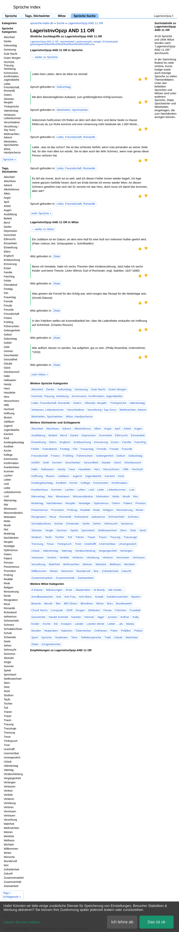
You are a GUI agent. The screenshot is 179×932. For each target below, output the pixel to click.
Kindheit (8, 446)
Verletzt (8, 790)
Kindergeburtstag (14, 442)
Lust (6, 496)
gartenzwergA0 (84, 41)
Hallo (7, 376)
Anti (58, 596)
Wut (6, 865)
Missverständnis (13, 512)
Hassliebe (9, 392)
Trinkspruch (11, 740)
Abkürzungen (54, 589)
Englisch (9, 255)
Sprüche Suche (85, 16)
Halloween (10, 380)
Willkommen (11, 848)
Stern (7, 682)
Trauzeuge (10, 728)
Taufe (7, 699)
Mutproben (51, 630)
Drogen (80, 610)
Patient (8, 558)
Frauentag (10, 297)
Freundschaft (11, 313)
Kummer (9, 471)
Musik (7, 525)
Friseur (8, 317)
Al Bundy (99, 589)
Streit (7, 691)
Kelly (136, 617)
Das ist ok (156, 922)
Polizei (138, 630)
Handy (7, 384)
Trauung (9, 724)
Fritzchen (121, 610)
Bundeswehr (124, 603)
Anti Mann (85, 596)
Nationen (66, 630)
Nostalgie (9, 546)
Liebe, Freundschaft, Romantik (12, 87)
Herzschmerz (11, 400)
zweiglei (97, 41)
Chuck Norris (39, 610)
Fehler (7, 280)
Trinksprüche (11, 106)
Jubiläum (9, 421)
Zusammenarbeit (14, 877)
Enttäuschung (12, 259)
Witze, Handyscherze (12, 151)
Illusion (8, 417)
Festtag (8, 288)
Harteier (76, 617)
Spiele (7, 670)
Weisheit (9, 836)
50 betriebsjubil (110, 41)
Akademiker (82, 589)
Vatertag (9, 769)
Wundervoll (10, 861)
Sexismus (9, 653)
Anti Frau (70, 596)
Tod (6, 707)
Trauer (7, 716)
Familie (8, 272)
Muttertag (9, 533)
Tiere (74, 637)
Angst (7, 197)
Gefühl (7, 342)
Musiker (36, 630)
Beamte (36, 603)
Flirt (6, 293)
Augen (7, 210)
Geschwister (11, 355)
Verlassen (9, 786)
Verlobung (10, 803)
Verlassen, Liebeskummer (12, 116)
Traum (7, 720)
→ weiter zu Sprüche (44, 57)
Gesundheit (10, 359)
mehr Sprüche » (41, 213)
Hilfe (6, 405)
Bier (58, 603)
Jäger (100, 617)
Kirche (7, 450)
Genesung (10, 49)
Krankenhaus (11, 467)
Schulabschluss (13, 628)
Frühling (8, 322)
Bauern (135, 596)
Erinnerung (10, 264)
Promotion (10, 570)
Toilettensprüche (91, 637)
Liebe (7, 487)
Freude (8, 305)
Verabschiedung (13, 774)
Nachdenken (11, 537)
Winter (7, 852)
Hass (7, 388)
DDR (70, 610)
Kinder (35, 623)
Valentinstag (11, 110)
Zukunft (8, 873)
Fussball (135, 610)
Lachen (8, 475)
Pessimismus (11, 566)
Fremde (8, 301)
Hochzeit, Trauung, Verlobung (10, 65)
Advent (8, 185)
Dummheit (10, 235)
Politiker (126, 630)
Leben (7, 479)
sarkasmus (10, 616)
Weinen (8, 832)
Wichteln (9, 844)
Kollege (8, 454)
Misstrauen (10, 508)
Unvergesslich (12, 757)
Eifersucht (9, 239)
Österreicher (83, 630)
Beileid (8, 218)
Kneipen (66, 623)
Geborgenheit (12, 330)
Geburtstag (10, 45)
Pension (8, 562)
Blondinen (86, 603)
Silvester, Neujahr (9, 100)
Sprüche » (9, 159)
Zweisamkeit (11, 886)
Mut (6, 529)
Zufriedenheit (11, 869)
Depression (10, 230)
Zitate (56, 256)
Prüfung (8, 575)
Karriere (8, 434)
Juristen (112, 617)
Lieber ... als (115, 623)
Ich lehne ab (122, 922)
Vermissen (10, 811)
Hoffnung (9, 413)
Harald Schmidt (58, 617)
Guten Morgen (12, 57)
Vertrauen (9, 815)
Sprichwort (10, 674)
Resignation (11, 599)
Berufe (48, 603)
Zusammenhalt (12, 881)
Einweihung (10, 247)
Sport (34, 637)
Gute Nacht (10, 53)
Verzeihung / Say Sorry (11, 128)
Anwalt (99, 596)
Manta (130, 623)
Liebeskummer (12, 492)
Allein (7, 193)
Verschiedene (12, 122)
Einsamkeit (10, 243)
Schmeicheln (11, 620)
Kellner (125, 617)
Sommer (9, 666)
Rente (7, 595)
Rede (7, 583)
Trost (7, 745)
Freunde (9, 309)
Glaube (8, 363)
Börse (100, 603)
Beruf (7, 222)
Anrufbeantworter (42, 596)
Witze (62, 16)
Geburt (8, 334)
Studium (8, 695)
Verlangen (10, 782)
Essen (7, 268)
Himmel (89, 617)
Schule (8, 633)
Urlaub (7, 761)
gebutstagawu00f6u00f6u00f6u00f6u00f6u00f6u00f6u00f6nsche (62, 44)
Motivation (10, 516)
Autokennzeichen (117, 596)
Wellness (9, 840)
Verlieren (9, 798)
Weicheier (131, 637)
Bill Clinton (70, 603)
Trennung (9, 732)
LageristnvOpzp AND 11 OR (85, 23)
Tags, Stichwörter (37, 16)
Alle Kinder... (116, 589)
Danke (7, 41)
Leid (6, 483)
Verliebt (8, 794)
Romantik (9, 608)
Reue (7, 604)
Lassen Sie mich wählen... (23, 922)
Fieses (107, 610)
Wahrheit (9, 823)
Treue (7, 736)
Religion (8, 587)
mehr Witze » (39, 374)
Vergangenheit (12, 778)
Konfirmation (11, 463)
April (6, 201)
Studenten (61, 637)
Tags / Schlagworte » (12, 894)
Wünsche (9, 856)
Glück (7, 367)
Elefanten (94, 610)
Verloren (9, 807)
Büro (110, 603)
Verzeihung (10, 819)
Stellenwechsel (12, 678)
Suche (61, 23)
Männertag (10, 500)
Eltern (7, 251)
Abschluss (10, 181)
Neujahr (8, 541)
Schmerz (9, 624)
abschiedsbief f (67, 41)
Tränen (8, 711)
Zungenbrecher (51, 644)
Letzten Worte (95, 623)
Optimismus (11, 550)
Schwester (10, 637)
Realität (8, 579)
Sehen (7, 645)
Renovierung (11, 591)
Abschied (9, 37)
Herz (6, 396)
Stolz (7, 686)
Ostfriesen (100, 630)
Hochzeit (9, 409)
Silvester (9, 657)
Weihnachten (11, 827)
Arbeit (7, 206)
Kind (6, 438)
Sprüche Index (27, 7)
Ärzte (69, 589)
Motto (7, 521)
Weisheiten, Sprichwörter (11, 143)
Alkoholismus (11, 189)
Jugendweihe (11, 429)
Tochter (8, 703)
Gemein (8, 351)
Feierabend (10, 284)
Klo (56, 623)
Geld (6, 346)
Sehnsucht (10, 649)
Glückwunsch (11, 371)
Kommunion (11, 458)
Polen (114, 630)
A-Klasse (37, 589)
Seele (7, 641)
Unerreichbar (11, 753)
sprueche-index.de (41, 23)
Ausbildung (10, 214)
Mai (6, 504)
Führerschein (11, 326)
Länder (79, 623)
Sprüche (11, 16)
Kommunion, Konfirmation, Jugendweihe (11, 76)
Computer (57, 610)
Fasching (9, 276)
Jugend (8, 425)
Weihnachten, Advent (12, 135)
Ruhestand (10, 612)
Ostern (8, 94)
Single (7, 662)
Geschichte (38, 617)
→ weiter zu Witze (42, 229)
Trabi (107, 637)
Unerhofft (9, 749)
